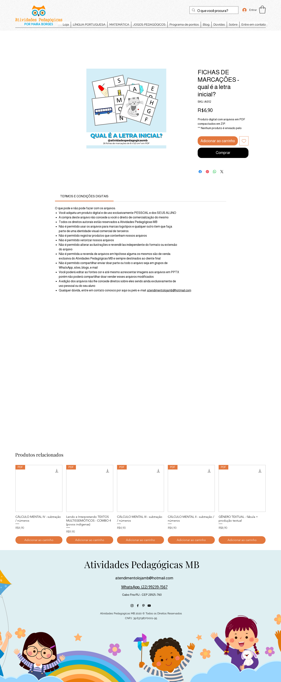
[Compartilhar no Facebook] (200, 171)
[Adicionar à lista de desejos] (243, 140)
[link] (84, 196)
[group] (140, 504)
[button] (262, 9)
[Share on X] (222, 171)
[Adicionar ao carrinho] (38, 540)
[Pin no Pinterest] (207, 171)
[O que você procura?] (213, 11)
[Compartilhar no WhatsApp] (214, 171)
